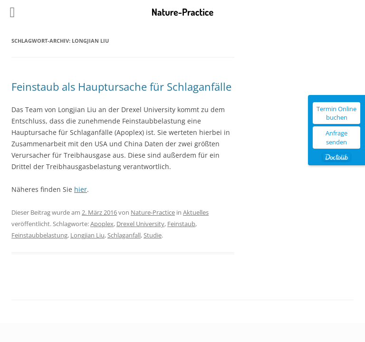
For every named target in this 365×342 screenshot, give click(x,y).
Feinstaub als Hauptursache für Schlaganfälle (121, 86)
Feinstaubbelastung (39, 235)
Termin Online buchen (336, 113)
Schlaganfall (124, 235)
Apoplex (102, 223)
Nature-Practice (153, 212)
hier (80, 189)
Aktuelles (196, 212)
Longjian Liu (87, 235)
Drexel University (140, 223)
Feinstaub (181, 223)
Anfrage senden (336, 137)
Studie (153, 235)
